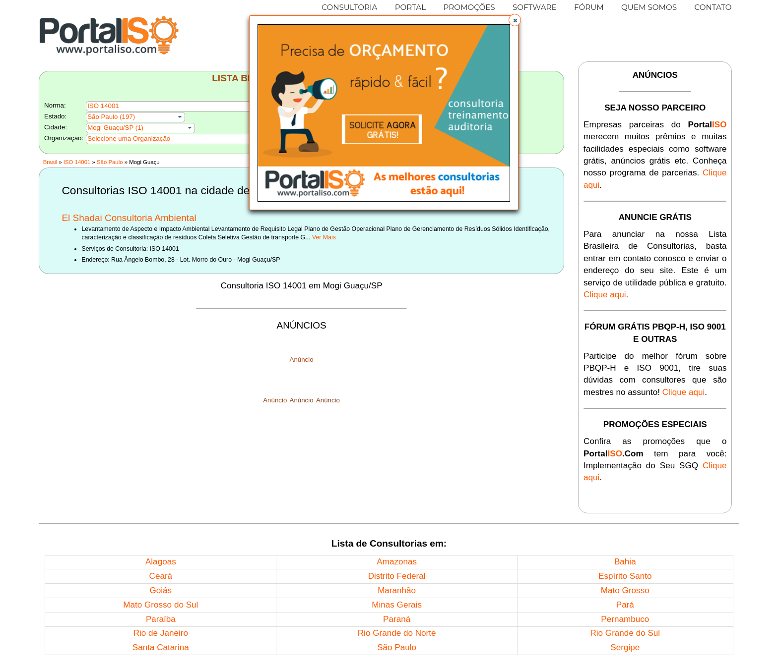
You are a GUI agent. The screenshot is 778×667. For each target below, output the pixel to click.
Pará (625, 605)
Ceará (161, 576)
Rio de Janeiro (160, 633)
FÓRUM (589, 7)
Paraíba (161, 619)
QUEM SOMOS (649, 7)
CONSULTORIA (349, 7)
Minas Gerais (397, 605)
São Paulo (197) (111, 116)
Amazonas (397, 561)
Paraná (396, 619)
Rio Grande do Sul (625, 633)
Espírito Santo (624, 576)
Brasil (50, 162)
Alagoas (160, 561)
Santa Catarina (160, 647)
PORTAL (410, 7)
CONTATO (712, 7)
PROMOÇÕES (469, 7)
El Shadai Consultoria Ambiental (129, 218)
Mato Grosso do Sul (160, 605)
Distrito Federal (397, 576)
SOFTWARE (535, 7)
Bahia (625, 561)
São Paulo (110, 162)
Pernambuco (625, 619)
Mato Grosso (625, 590)
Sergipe (625, 647)
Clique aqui (605, 294)
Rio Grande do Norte (397, 633)
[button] (515, 20)
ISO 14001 (77, 162)
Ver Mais (324, 237)
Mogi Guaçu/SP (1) (115, 127)
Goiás (160, 590)
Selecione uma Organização (128, 138)
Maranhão (397, 590)
